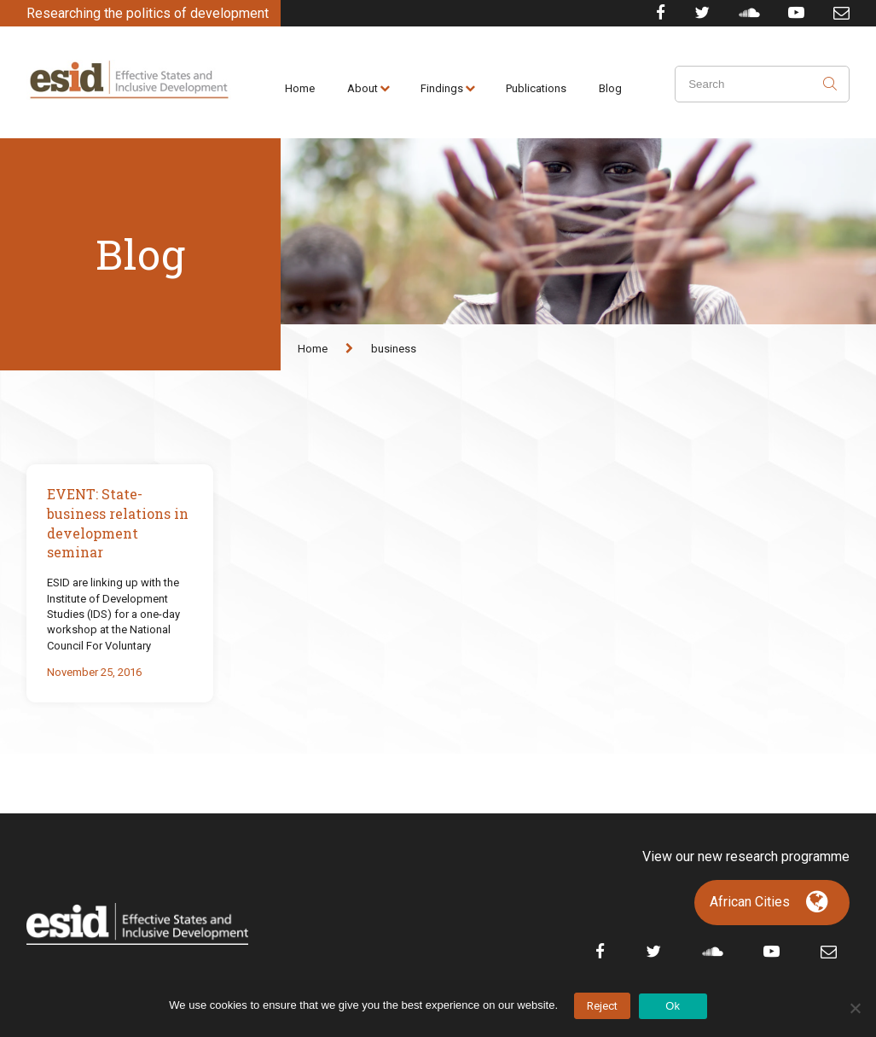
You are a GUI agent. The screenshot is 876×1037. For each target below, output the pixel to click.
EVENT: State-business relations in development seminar (118, 523)
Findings (442, 88)
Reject (602, 1005)
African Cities (750, 902)
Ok (672, 1005)
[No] (854, 1008)
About (362, 88)
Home (300, 88)
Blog (610, 88)
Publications (536, 88)
